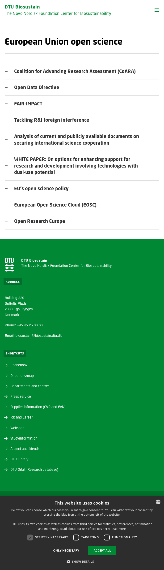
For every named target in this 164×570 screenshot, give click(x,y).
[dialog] (82, 533)
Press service (20, 396)
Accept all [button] (102, 550)
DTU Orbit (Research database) (34, 469)
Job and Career (21, 417)
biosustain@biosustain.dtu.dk (39, 335)
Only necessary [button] (66, 550)
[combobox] (158, 502)
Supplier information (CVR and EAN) (38, 407)
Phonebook (18, 365)
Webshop (17, 428)
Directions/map (22, 375)
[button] (157, 10)
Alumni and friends (24, 448)
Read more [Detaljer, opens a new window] (118, 529)
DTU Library (19, 459)
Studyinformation (23, 438)
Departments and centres (30, 386)
